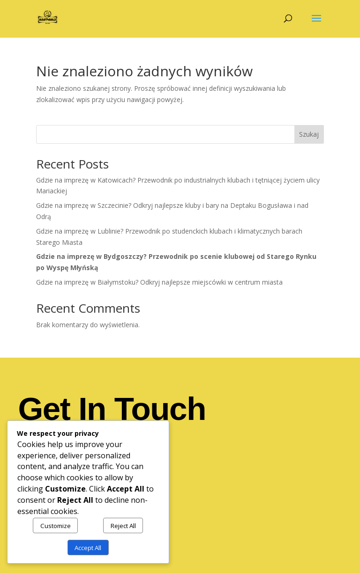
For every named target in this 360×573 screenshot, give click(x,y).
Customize (55, 526)
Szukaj (309, 134)
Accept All (88, 548)
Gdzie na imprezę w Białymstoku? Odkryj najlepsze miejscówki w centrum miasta (159, 282)
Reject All (123, 526)
